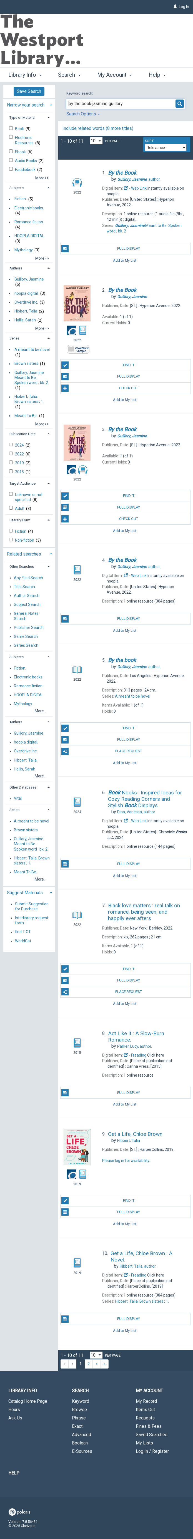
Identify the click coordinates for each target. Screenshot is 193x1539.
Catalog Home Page (27, 1401)
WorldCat (23, 941)
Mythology (23, 250)
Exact (77, 1426)
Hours (14, 1409)
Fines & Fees (149, 1426)
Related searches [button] (24, 554)
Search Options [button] (83, 114)
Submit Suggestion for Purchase (32, 906)
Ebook (21, 152)
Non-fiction (25, 540)
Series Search (26, 645)
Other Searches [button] (21, 566)
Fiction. (20, 199)
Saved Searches (151, 1434)
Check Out (99, 388)
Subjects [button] (16, 188)
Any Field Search (28, 578)
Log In (184, 6)
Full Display (100, 248)
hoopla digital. (26, 293)
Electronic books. (29, 208)
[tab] (29, 104)
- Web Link (135, 188)
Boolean (80, 1443)
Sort (149, 141)
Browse (79, 1409)
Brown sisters (26, 363)
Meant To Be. (25, 415)
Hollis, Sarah (25, 320)
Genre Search (26, 636)
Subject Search (27, 605)
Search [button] (69, 74)
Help (13, 1473)
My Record (146, 1401)
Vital (18, 798)
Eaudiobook (25, 169)
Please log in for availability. (126, 1160)
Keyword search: (80, 93)
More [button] (160, 74)
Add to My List (124, 260)
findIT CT (23, 932)
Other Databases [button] (22, 787)
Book (20, 129)
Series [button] (14, 338)
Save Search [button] (29, 91)
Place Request (101, 751)
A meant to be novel (32, 349)
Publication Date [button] (22, 434)
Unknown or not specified (28, 497)
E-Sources (82, 1451)
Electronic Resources (24, 140)
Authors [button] (15, 268)
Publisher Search (29, 627)
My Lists (144, 1443)
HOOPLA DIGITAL (29, 236)
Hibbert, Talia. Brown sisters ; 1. (29, 399)
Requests (145, 1418)
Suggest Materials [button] (25, 892)
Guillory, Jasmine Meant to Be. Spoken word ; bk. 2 (31, 377)
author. (139, 179)
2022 (20, 454)
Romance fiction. (29, 222)
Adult (20, 508)
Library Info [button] (24, 74)
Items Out (145, 1409)
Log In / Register (152, 1451)
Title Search (24, 586)
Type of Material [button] (22, 117)
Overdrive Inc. (26, 302)
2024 (20, 445)
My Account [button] (114, 74)
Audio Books (26, 160)
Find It (97, 365)
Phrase (79, 1418)
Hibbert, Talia (25, 311)
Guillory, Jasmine (29, 279)
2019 (20, 463)
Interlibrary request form (31, 920)
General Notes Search (26, 616)
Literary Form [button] (19, 520)
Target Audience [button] (22, 483)
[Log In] (175, 6)
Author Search (26, 595)
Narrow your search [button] (25, 105)
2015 (20, 472)
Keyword (80, 1401)
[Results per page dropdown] (96, 140)
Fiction (21, 531)
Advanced (81, 1434)
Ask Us (15, 1418)
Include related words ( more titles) (97, 128)
